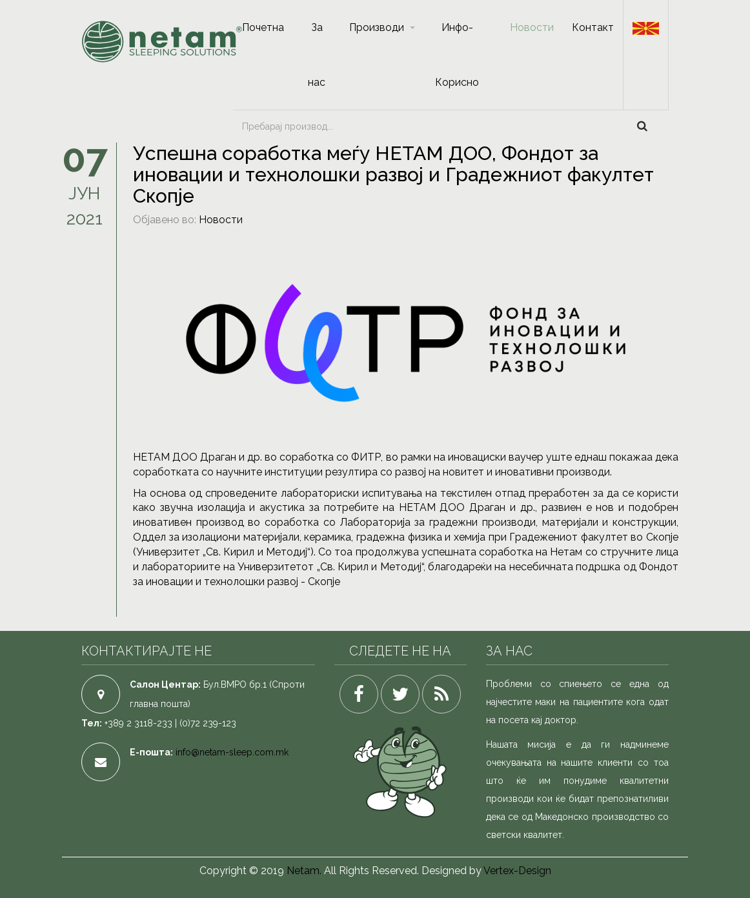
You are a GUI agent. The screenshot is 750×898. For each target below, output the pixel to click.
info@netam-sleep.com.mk (232, 752)
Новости (532, 27)
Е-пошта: (151, 752)
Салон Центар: (165, 684)
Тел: (91, 723)
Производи (376, 27)
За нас (316, 54)
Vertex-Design (517, 870)
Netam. (304, 870)
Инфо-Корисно (457, 54)
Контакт (593, 27)
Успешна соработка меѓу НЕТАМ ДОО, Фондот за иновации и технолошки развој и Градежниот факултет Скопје (393, 174)
